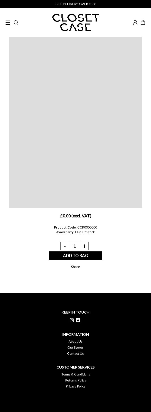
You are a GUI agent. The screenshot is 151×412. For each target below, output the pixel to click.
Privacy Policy (75, 386)
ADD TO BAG (75, 255)
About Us (75, 341)
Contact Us (75, 353)
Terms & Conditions (75, 374)
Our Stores (75, 347)
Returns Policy (75, 380)
